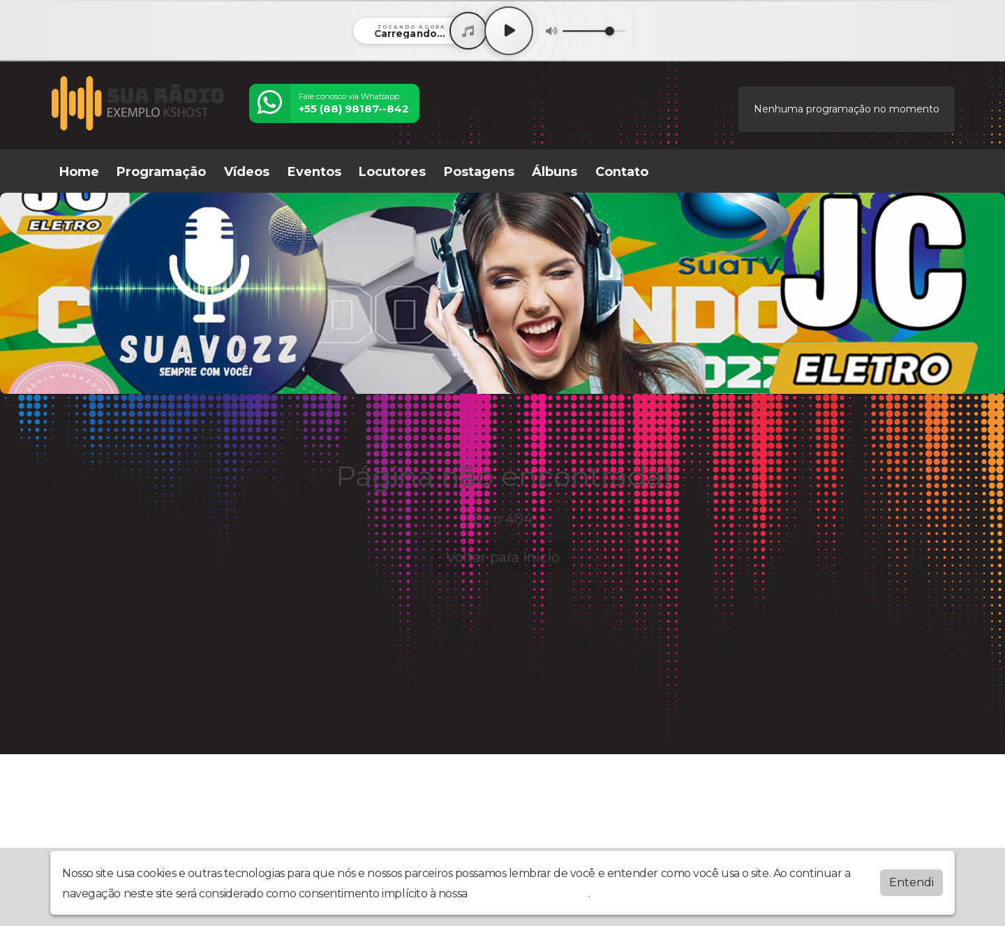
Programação (161, 171)
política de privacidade (529, 893)
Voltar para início (503, 557)
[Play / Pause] (508, 30)
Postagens (479, 171)
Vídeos (246, 171)
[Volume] (594, 31)
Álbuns (554, 171)
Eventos (314, 171)
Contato (621, 171)
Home (79, 171)
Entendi (911, 882)
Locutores (392, 171)
